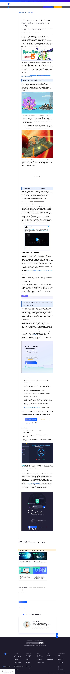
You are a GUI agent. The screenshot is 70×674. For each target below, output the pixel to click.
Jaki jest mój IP (40, 656)
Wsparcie (48, 655)
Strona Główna (21, 12)
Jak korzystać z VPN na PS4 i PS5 (37, 201)
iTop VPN (35, 334)
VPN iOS (27, 659)
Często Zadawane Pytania (51, 656)
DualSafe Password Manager (19, 666)
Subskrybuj (41, 643)
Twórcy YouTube (60, 662)
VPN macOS (28, 656)
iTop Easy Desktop (17, 658)
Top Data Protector (17, 663)
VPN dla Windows (30, 12)
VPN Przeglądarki (29, 666)
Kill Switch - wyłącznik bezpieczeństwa (32, 407)
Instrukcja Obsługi (50, 658)
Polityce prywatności (7, 672)
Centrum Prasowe (61, 658)
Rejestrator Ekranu (40, 662)
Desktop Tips (39, 659)
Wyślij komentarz (22, 601)
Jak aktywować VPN (50, 659)
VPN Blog (39, 658)
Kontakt (59, 656)
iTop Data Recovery (17, 662)
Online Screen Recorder (18, 668)
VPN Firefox (28, 663)
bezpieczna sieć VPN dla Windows (33, 483)
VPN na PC (28, 658)
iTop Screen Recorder (17, 656)
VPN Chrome (28, 662)
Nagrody (59, 659)
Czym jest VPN (39, 655)
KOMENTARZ (21, 592)
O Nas (59, 655)
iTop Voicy (16, 659)
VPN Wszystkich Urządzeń (30, 668)
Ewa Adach (23, 32)
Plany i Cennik (16, 669)
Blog (25, 12)
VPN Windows (28, 655)
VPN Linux (28, 665)
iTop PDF (15, 665)
